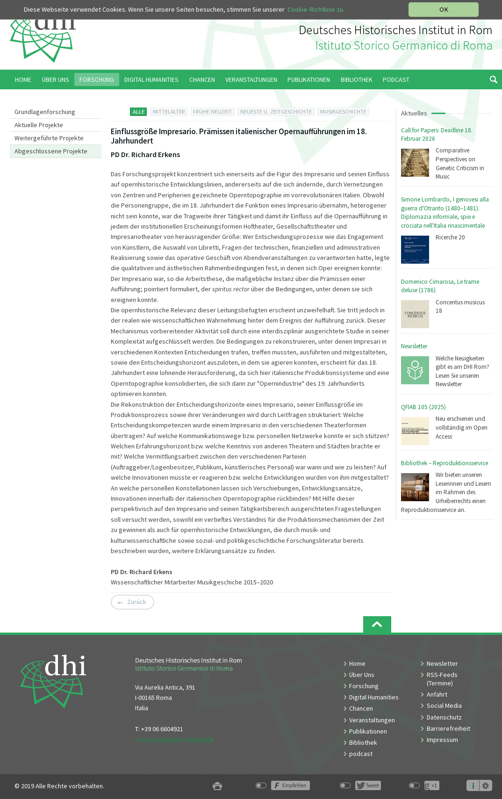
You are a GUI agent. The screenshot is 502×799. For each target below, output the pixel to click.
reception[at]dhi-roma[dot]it (174, 739)
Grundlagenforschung (44, 112)
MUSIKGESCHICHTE (343, 111)
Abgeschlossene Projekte (50, 151)
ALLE (138, 111)
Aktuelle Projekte (38, 125)
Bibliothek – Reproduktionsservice (444, 463)
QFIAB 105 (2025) (423, 407)
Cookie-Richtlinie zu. (315, 9)
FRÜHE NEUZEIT (212, 111)
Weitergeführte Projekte (49, 138)
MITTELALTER (169, 111)
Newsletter (414, 346)
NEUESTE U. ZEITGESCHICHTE (276, 111)
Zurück (136, 602)
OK (443, 9)
